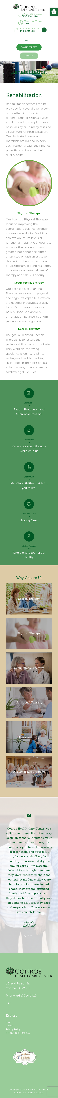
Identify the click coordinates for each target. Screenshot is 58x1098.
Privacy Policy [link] (13, 1029)
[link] (54, 12)
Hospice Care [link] (29, 514)
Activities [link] (29, 477)
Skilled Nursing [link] (29, 546)
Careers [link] (10, 1025)
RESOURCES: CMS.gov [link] (18, 1033)
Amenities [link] (29, 440)
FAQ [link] (8, 1021)
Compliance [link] (29, 403)
